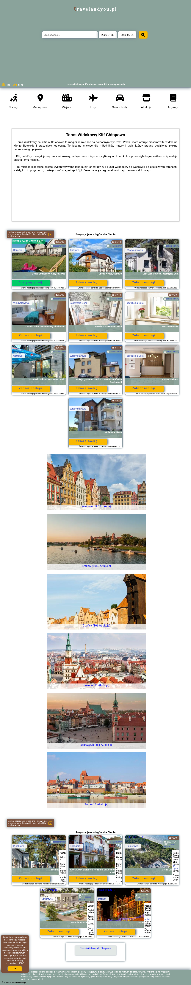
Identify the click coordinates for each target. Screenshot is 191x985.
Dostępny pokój (30, 282)
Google (21, 940)
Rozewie (17, 250)
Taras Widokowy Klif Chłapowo (95, 948)
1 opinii (147, 918)
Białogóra (75, 846)
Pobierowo (132, 846)
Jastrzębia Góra (78, 303)
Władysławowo (135, 250)
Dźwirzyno (47, 898)
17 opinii (175, 867)
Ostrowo (74, 250)
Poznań (102, 898)
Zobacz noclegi (87, 282)
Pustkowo (18, 846)
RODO (21, 963)
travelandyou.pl (95, 9)
